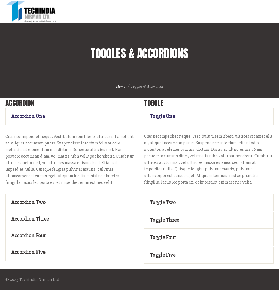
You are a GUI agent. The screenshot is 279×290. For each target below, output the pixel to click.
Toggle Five (162, 254)
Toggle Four (163, 237)
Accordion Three (30, 218)
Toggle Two (163, 202)
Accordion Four (28, 235)
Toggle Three (164, 220)
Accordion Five (28, 252)
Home (120, 86)
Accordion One (28, 116)
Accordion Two (28, 202)
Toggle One (162, 116)
